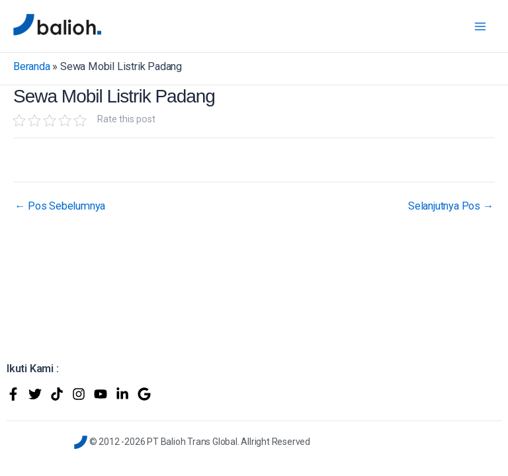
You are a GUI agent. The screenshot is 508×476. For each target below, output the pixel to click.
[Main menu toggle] (480, 26)
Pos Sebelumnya (60, 206)
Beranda (31, 66)
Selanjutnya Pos (450, 206)
